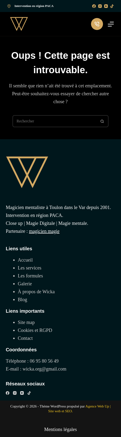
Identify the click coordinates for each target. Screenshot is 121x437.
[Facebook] (94, 6)
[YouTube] (106, 6)
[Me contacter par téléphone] (97, 24)
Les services (29, 267)
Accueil (25, 260)
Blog (22, 299)
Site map (26, 322)
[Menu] (111, 24)
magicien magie (44, 231)
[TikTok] (112, 6)
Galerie (25, 283)
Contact (25, 338)
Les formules (30, 275)
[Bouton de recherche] (103, 121)
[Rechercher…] (54, 121)
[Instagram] (100, 6)
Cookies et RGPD (35, 330)
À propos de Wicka (36, 291)
